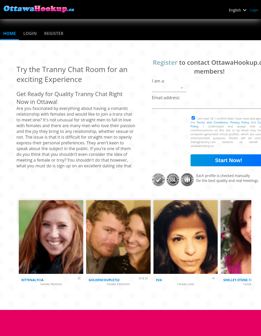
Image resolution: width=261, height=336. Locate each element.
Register (53, 33)
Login (254, 10)
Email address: (166, 98)
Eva (159, 280)
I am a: (158, 81)
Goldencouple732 (104, 280)
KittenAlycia (32, 280)
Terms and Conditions (212, 122)
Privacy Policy (239, 122)
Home (9, 33)
